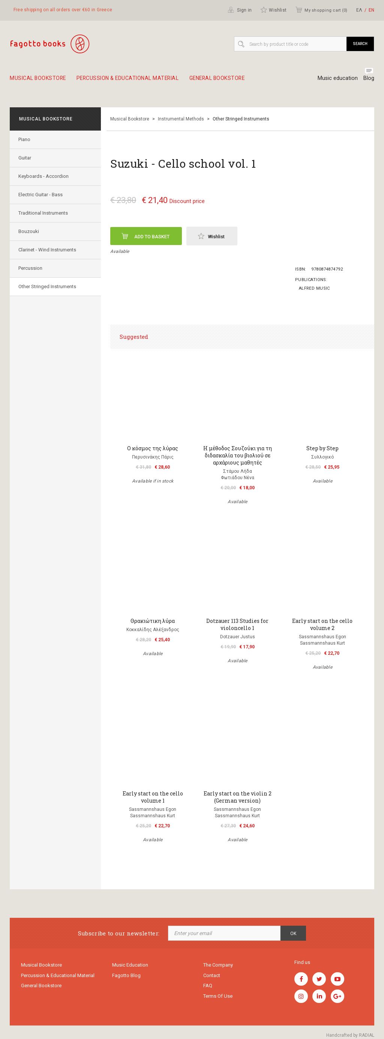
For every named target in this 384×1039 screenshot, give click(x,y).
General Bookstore (233, 81)
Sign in (240, 9)
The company (218, 965)
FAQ (207, 987)
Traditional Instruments (44, 213)
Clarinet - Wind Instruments (48, 250)
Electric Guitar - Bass (41, 194)
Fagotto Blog (126, 976)
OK (293, 933)
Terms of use (217, 998)
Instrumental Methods (181, 119)
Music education (336, 78)
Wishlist (273, 9)
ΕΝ (371, 10)
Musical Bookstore (39, 81)
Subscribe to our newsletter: (118, 933)
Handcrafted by (350, 1035)
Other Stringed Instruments (48, 286)
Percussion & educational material (136, 81)
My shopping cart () (321, 9)
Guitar (25, 158)
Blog (368, 78)
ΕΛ (359, 10)
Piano (25, 139)
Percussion (31, 268)
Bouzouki (29, 231)
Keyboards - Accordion (44, 176)
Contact (211, 976)
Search (360, 44)
